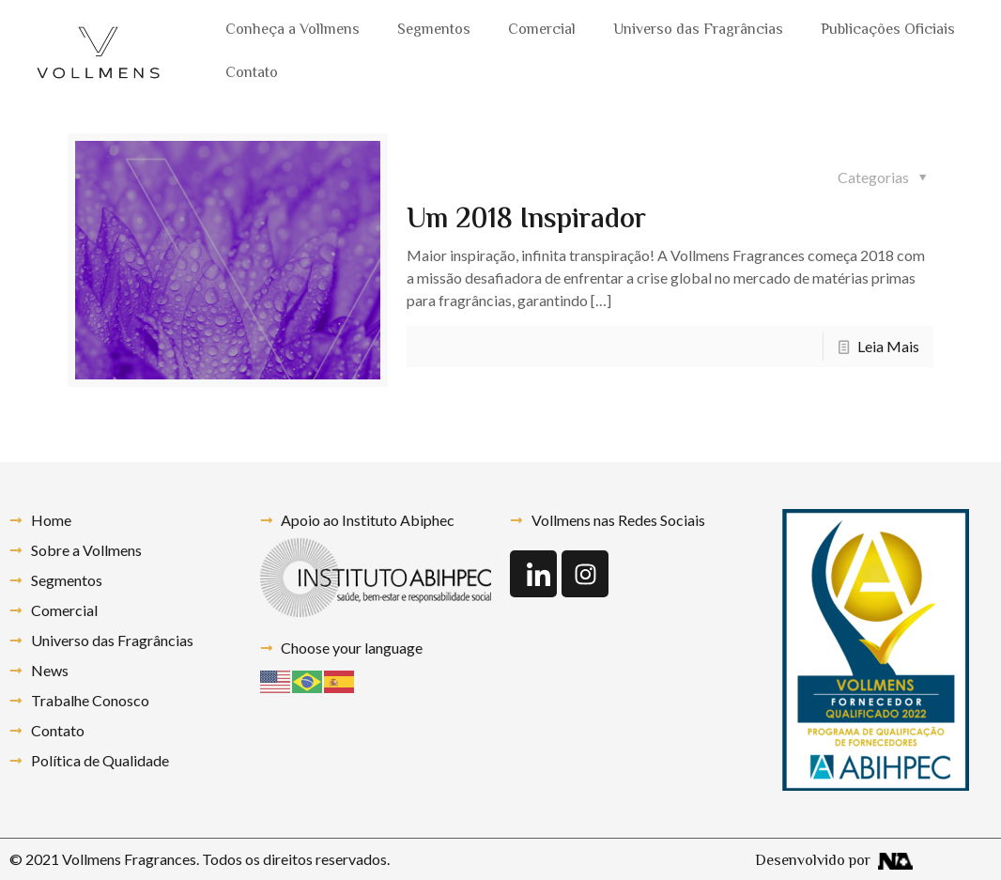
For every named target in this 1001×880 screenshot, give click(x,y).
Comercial (542, 30)
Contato (251, 73)
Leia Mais (888, 346)
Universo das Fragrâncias (698, 30)
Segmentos (433, 30)
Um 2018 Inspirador (526, 220)
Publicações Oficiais (888, 30)
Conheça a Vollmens (292, 30)
